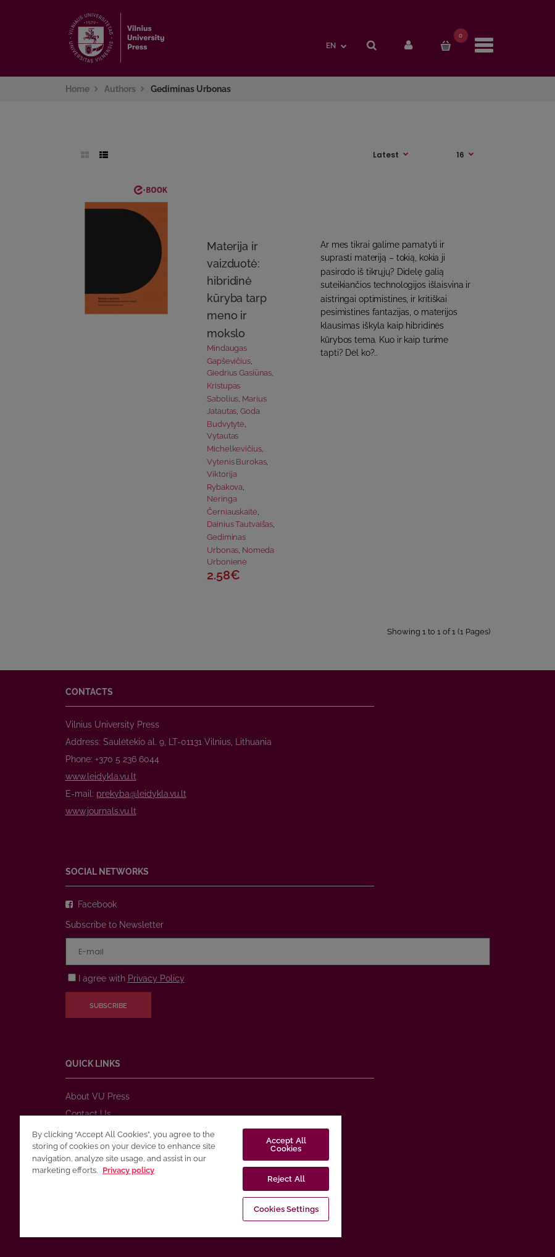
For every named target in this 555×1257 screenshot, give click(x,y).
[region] (180, 1175)
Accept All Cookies (286, 1144)
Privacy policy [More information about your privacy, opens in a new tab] (128, 1170)
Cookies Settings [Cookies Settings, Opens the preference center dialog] (286, 1209)
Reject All (286, 1178)
